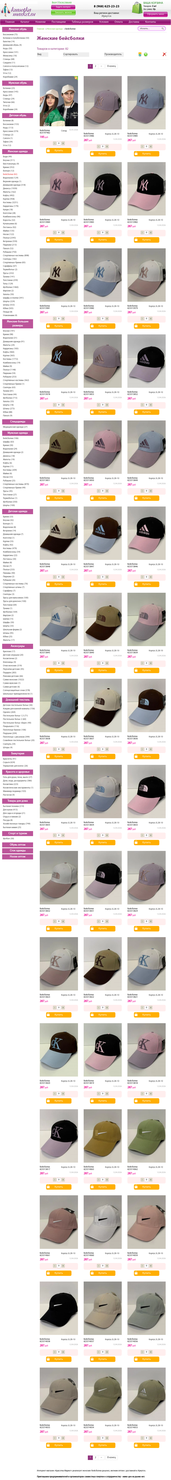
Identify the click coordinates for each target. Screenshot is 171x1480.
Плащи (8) (7, 312)
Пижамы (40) (9, 573)
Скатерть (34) (9, 744)
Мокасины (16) (10, 56)
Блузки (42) (8, 520)
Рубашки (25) (9, 481)
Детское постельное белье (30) (18, 705)
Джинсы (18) (9, 456)
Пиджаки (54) (9, 373)
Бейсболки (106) (11, 438)
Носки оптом (17, 856)
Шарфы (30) (8, 622)
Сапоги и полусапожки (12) (16, 66)
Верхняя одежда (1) (12, 181)
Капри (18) (8, 210)
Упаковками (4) (10, 315)
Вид (39, 54)
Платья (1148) (9, 370)
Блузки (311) (9, 160)
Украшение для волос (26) (15, 766)
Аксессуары (18, 646)
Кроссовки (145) (10, 92)
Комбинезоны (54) (11, 552)
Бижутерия (17, 753)
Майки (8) (7, 563)
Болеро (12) (8, 171)
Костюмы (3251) (10, 202)
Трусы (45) (8, 491)
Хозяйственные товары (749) (16, 824)
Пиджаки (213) (10, 245)
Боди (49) (7, 157)
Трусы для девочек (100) (14, 601)
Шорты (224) (9, 301)
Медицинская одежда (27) (15, 427)
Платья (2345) (9, 238)
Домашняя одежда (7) (13, 534)
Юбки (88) (7, 412)
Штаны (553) (9, 305)
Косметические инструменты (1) (18, 788)
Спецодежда (17, 421)
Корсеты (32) (9, 220)
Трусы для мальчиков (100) (15, 598)
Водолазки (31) (10, 338)
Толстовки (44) (10, 394)
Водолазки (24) (10, 449)
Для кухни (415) (10, 810)
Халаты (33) (8, 401)
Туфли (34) (8, 142)
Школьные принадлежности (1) (18, 694)
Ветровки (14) (9, 531)
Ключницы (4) (9, 662)
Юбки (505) (8, 308)
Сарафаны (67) (10, 266)
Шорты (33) (8, 626)
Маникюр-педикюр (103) (14, 791)
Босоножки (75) (10, 35)
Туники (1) (7, 608)
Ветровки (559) (10, 241)
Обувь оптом (17, 845)
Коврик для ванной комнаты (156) (19, 709)
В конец (111, 66)
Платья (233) (9, 570)
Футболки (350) (10, 502)
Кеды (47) (7, 95)
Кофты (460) (8, 352)
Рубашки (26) (9, 580)
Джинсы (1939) (10, 188)
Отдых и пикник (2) (12, 817)
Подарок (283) (9, 673)
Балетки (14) (9, 42)
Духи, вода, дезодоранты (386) (17, 781)
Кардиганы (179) (11, 206)
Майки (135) (8, 231)
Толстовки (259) (10, 280)
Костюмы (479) (10, 548)
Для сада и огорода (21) (14, 813)
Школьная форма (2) (12, 630)
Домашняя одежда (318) (14, 185)
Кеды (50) (7, 49)
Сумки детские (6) (11, 687)
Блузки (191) (9, 331)
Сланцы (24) (9, 99)
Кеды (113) (8, 128)
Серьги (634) (9, 762)
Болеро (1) (8, 524)
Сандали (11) (9, 63)
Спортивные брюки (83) (14, 263)
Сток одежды (18, 850)
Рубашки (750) (10, 252)
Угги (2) (6, 106)
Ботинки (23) (9, 88)
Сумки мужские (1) (12, 683)
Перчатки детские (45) (13, 669)
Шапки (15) (8, 619)
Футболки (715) (10, 398)
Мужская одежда (18, 433)
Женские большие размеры (17, 323)
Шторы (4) (8, 748)
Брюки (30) (8, 445)
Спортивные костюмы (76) (15, 584)
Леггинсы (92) (9, 227)
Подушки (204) (10, 733)
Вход (54, 2)
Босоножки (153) (11, 124)
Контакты (150, 22)
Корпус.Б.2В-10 (112, 134)
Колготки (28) (9, 213)
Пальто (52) (8, 249)
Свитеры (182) (10, 259)
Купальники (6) (10, 224)
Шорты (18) (8, 405)
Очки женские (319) (12, 666)
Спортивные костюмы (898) (16, 256)
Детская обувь (17, 115)
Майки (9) (7, 366)
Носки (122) (8, 234)
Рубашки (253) (10, 377)
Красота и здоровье (17, 772)
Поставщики (59, 22)
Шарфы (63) (8, 442)
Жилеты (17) (9, 640)
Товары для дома (18, 801)
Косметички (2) (10, 658)
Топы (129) (8, 284)
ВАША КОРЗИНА (153, 3)
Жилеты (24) (9, 345)
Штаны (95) (8, 633)
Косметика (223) (10, 784)
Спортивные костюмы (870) (16, 484)
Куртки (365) (9, 356)
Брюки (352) (8, 167)
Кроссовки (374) (10, 131)
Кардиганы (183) (11, 349)
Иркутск (106, 16)
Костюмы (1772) (10, 359)
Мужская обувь (18, 83)
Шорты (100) (9, 505)
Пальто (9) (7, 416)
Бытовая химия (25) (12, 827)
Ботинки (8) (8, 121)
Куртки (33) (8, 541)
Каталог (25, 22)
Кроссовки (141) (10, 52)
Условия (104, 22)
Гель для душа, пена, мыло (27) (17, 777)
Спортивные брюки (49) (14, 488)
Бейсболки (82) (10, 174)
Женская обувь (18, 29)
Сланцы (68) (9, 59)
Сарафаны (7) (9, 591)
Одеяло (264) (9, 712)
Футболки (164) (10, 612)
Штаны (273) (9, 409)
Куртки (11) (8, 466)
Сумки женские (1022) (13, 680)
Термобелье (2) (10, 270)
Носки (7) (7, 566)
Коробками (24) (10, 77)
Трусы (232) (8, 273)
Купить (59, 150)
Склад (64, 131)
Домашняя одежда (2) (13, 452)
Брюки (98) (8, 334)
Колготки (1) (9, 538)
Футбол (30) (8, 839)
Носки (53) (8, 477)
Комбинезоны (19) (11, 363)
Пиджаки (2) (8, 577)
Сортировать (70, 54)
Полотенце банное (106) (14, 730)
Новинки (40, 22)
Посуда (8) (8, 820)
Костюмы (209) (10, 470)
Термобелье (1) (10, 498)
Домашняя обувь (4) (12, 45)
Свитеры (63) (9, 387)
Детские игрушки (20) (13, 655)
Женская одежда (18, 151)
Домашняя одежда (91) (14, 342)
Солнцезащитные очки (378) (16, 690)
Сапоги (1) (8, 138)
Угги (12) (7, 73)
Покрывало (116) (11, 726)
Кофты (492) (8, 195)
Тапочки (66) (9, 102)
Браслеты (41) (9, 759)
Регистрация (65, 2)
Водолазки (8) (9, 527)
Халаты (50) (8, 294)
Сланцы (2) (8, 135)
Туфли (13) (8, 70)
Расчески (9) (9, 795)
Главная (10, 22)
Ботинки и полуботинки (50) (16, 38)
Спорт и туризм (17, 833)
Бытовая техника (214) (13, 806)
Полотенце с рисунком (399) (16, 737)
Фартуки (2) (8, 291)
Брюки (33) (8, 517)
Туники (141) (9, 277)
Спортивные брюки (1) (13, 384)
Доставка (134, 22)
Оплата (119, 22)
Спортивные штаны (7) (14, 587)
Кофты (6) (7, 463)
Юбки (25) (7, 637)
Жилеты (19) (9, 459)
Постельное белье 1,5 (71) (15, 716)
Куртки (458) (9, 199)
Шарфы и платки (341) (13, 298)
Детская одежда (17, 511)
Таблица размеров (82, 22)
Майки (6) (7, 473)
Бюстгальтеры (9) (11, 164)
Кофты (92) (8, 545)
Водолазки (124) (10, 178)
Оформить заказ (155, 14)
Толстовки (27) (10, 495)
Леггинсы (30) (9, 559)
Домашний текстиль (18, 700)
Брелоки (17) (9, 651)
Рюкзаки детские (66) (13, 676)
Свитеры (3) (8, 594)
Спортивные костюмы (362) (16, 380)
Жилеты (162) (9, 192)
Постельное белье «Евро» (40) (17, 723)
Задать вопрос (63, 7)
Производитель (113, 54)
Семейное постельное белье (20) (19, 740)
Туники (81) (8, 391)
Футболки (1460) (11, 287)
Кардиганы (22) (10, 555)
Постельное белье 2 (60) (14, 719)
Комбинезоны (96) (11, 217)
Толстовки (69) (10, 605)
